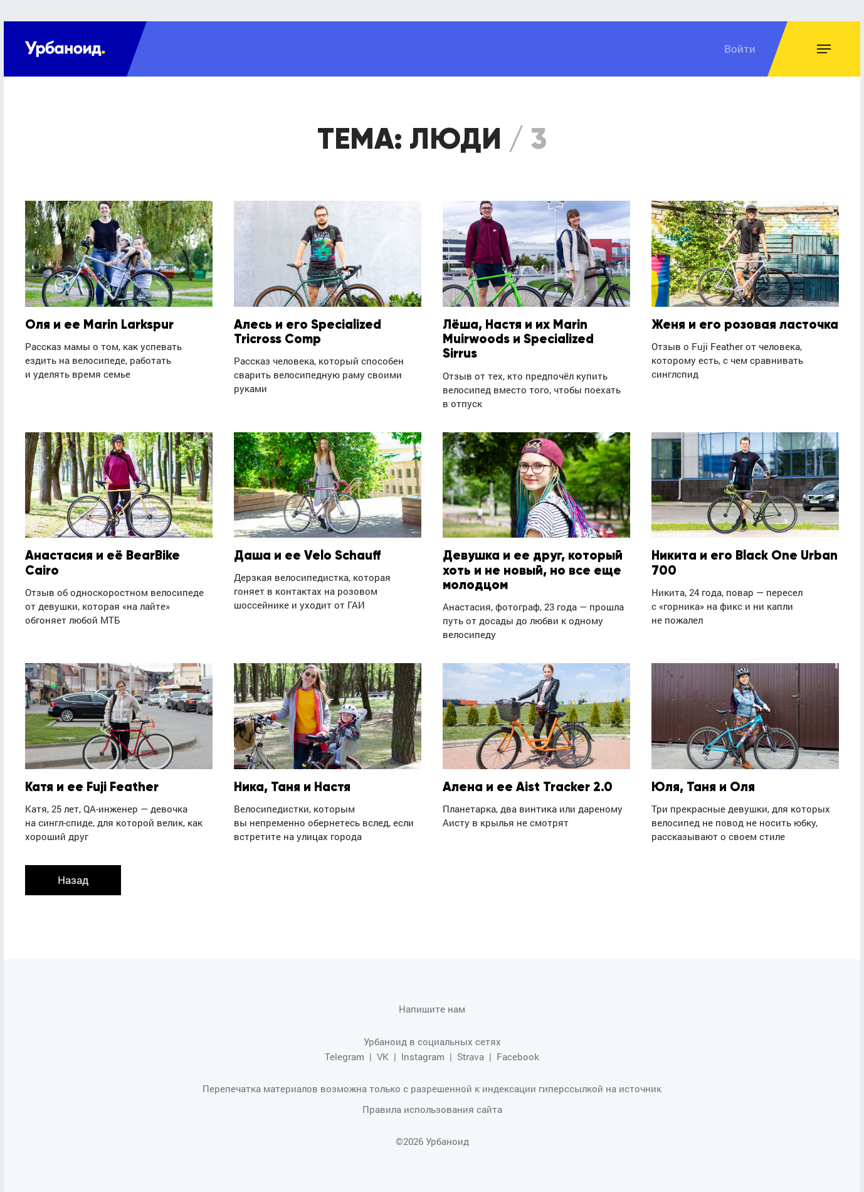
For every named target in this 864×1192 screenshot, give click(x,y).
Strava (470, 1057)
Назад (73, 880)
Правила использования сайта (432, 1109)
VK (383, 1057)
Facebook (518, 1057)
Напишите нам (432, 1009)
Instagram (423, 1057)
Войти (740, 48)
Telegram (344, 1057)
